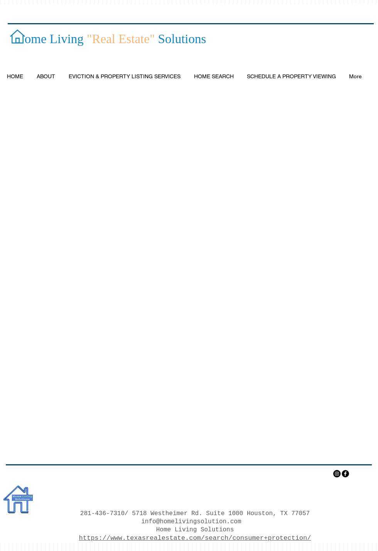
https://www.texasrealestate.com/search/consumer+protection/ (195, 538)
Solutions (180, 39)
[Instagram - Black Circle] (337, 473)
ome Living (51, 39)
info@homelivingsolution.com (191, 521)
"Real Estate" (121, 39)
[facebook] (345, 473)
